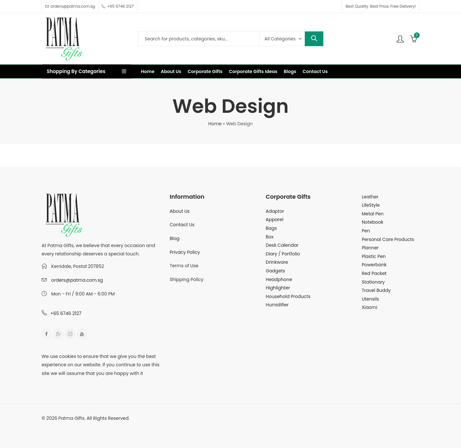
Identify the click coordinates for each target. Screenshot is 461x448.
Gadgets (275, 271)
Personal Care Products (388, 239)
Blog (174, 238)
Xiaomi (369, 307)
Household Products (288, 296)
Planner (370, 248)
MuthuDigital (101, 426)
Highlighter (278, 288)
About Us (180, 211)
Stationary (373, 282)
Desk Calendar (282, 245)
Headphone (279, 279)
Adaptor (275, 211)
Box (269, 237)
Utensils (370, 299)
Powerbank (374, 264)
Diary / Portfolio (283, 254)
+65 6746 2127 (65, 313)
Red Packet (374, 273)
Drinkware (277, 262)
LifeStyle (371, 205)
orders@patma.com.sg (77, 280)
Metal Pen (373, 214)
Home (215, 123)
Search (314, 38)
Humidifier (277, 305)
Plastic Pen (374, 256)
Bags (271, 228)
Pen (366, 231)
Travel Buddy (376, 290)
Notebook (372, 222)
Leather (370, 197)
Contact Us (182, 224)
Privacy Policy (185, 252)
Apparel (274, 219)
